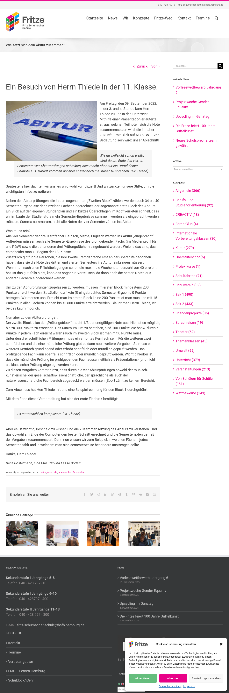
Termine (14, 652)
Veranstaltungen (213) (192, 369)
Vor (154, 66)
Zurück (142, 66)
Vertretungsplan (20, 662)
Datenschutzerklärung (170, 686)
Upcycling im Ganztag (192, 116)
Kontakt (14, 643)
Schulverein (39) (188, 285)
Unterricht (52, 472)
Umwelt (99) (185, 350)
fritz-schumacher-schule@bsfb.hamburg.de (200, 5)
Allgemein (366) (187, 191)
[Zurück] (9, 533)
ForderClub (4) (186, 224)
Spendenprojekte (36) (192, 313)
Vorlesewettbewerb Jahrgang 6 (144, 578)
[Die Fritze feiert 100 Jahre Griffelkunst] (63, 533)
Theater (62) (185, 332)
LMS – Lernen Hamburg (26, 671)
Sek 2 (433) (184, 304)
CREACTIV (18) (187, 214)
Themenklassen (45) (191, 341)
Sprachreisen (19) (189, 322)
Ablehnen (173, 678)
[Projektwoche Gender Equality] (22, 533)
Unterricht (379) (187, 360)
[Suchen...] (195, 66)
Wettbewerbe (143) (190, 393)
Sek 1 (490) (184, 294)
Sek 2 (43, 472)
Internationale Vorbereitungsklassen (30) (196, 235)
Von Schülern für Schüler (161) (194, 381)
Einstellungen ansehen (206, 678)
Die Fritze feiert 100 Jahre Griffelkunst (149, 616)
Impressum (189, 686)
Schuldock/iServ (20, 680)
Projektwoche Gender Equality (143, 591)
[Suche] (220, 66)
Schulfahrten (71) (189, 276)
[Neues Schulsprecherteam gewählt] (103, 533)
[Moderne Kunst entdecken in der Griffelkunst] (144, 533)
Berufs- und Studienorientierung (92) (194, 202)
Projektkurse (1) (187, 266)
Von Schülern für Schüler (71, 472)
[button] (221, 644)
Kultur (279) (184, 248)
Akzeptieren (142, 678)
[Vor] (157, 533)
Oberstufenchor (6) (190, 257)
